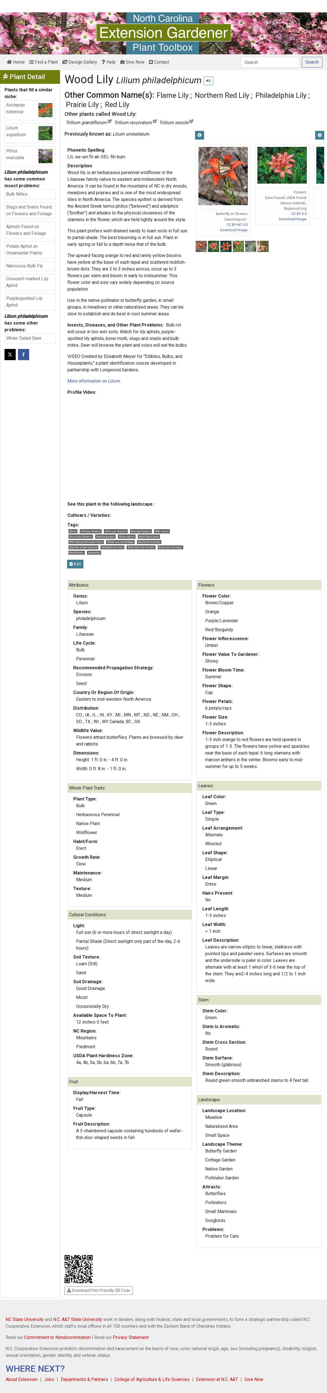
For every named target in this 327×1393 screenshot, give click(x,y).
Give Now (132, 62)
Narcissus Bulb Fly (24, 266)
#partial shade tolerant (83, 547)
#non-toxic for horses (141, 547)
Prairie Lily (82, 104)
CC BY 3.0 (299, 214)
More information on (93, 381)
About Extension (22, 1379)
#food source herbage (120, 541)
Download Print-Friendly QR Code (98, 1290)
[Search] (270, 62)
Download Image (234, 230)
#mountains (126, 536)
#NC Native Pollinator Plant (86, 541)
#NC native (162, 531)
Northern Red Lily (222, 95)
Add (75, 564)
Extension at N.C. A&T (217, 1379)
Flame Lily (173, 95)
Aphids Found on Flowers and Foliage (26, 230)
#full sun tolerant (116, 531)
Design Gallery (79, 62)
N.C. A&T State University (77, 1319)
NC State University (25, 1319)
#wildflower (76, 552)
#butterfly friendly (149, 541)
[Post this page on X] (10, 354)
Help (109, 62)
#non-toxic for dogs (170, 547)
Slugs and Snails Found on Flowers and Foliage (29, 210)
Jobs (49, 1379)
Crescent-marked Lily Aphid (27, 282)
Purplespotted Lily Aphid (24, 302)
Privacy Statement (131, 1337)
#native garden (105, 536)
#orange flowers (141, 531)
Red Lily (117, 104)
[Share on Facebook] (23, 354)
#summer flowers (80, 536)
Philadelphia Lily (281, 95)
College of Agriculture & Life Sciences (152, 1379)
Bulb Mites (17, 194)
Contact (159, 62)
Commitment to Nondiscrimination (57, 1337)
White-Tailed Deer (24, 338)
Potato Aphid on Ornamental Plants (24, 250)
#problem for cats (112, 547)
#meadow (94, 552)
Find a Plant (43, 62)
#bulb (72, 531)
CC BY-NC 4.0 (237, 225)
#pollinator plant (149, 536)
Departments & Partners (84, 1379)
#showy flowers (90, 531)
